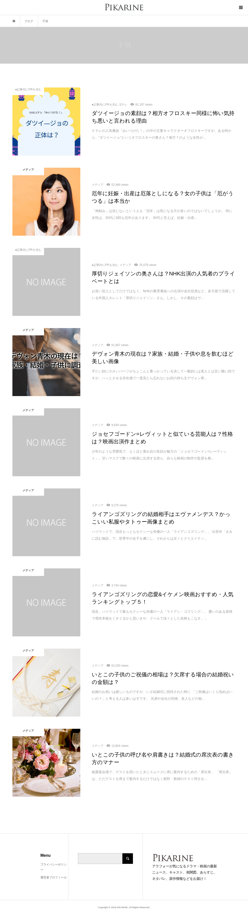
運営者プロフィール (53, 877)
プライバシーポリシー (53, 867)
